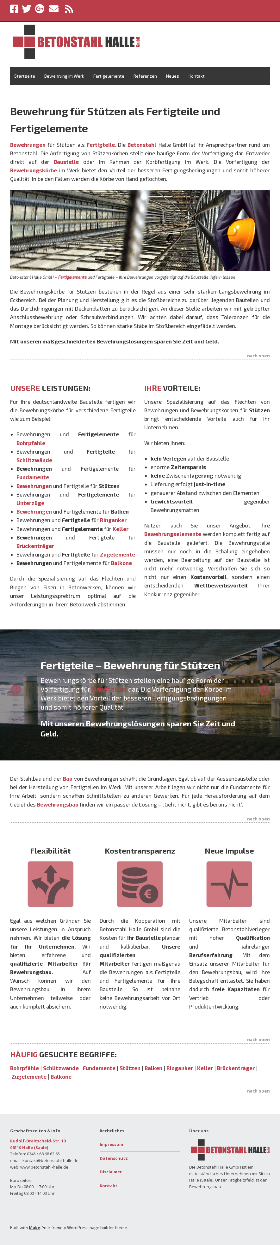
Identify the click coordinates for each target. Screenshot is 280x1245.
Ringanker (179, 1068)
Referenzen (145, 76)
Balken (153, 1068)
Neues (172, 76)
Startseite (24, 76)
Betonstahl (142, 144)
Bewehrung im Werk (64, 76)
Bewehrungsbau (57, 804)
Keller (205, 1068)
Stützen (130, 1068)
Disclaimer (111, 1172)
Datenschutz (114, 1158)
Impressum (111, 1144)
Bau (67, 778)
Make (34, 1227)
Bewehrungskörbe (33, 170)
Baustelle (66, 161)
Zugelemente (29, 1076)
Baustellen (109, 689)
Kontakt (197, 76)
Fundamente (99, 1068)
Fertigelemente (108, 76)
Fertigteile (101, 144)
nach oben (258, 356)
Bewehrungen (28, 144)
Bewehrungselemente (172, 534)
